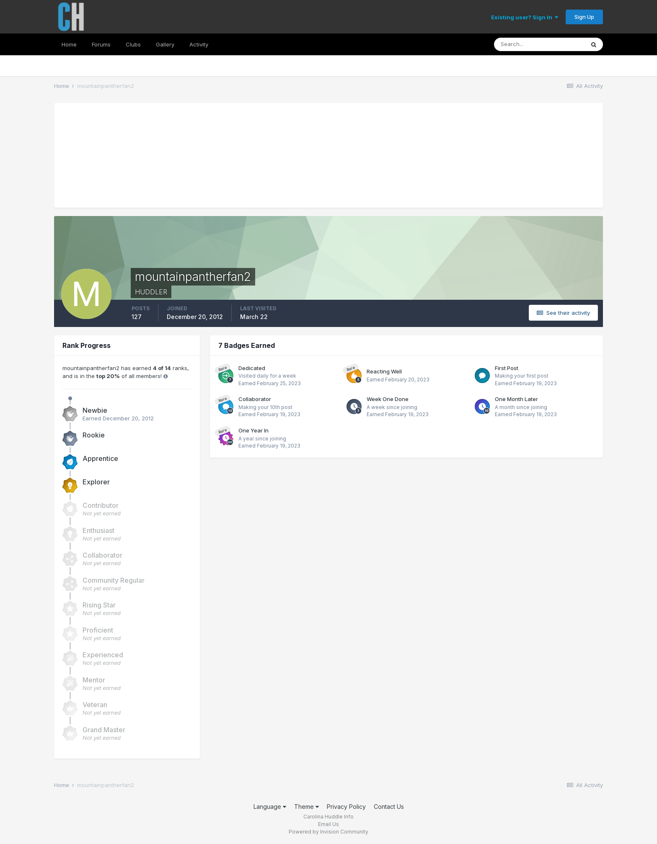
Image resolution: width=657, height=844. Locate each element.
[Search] (539, 44)
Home (69, 44)
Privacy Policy (346, 806)
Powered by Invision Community (328, 832)
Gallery (165, 44)
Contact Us (389, 806)
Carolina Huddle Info (328, 816)
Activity (198, 44)
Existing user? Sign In (524, 17)
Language (269, 806)
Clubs (133, 44)
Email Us (328, 824)
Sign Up (584, 16)
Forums (101, 44)
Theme (306, 806)
